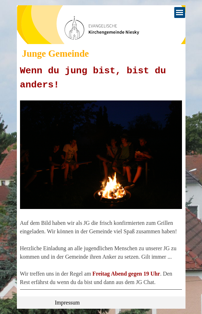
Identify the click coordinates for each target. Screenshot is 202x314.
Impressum (67, 303)
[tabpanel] (101, 177)
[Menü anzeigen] (179, 12)
